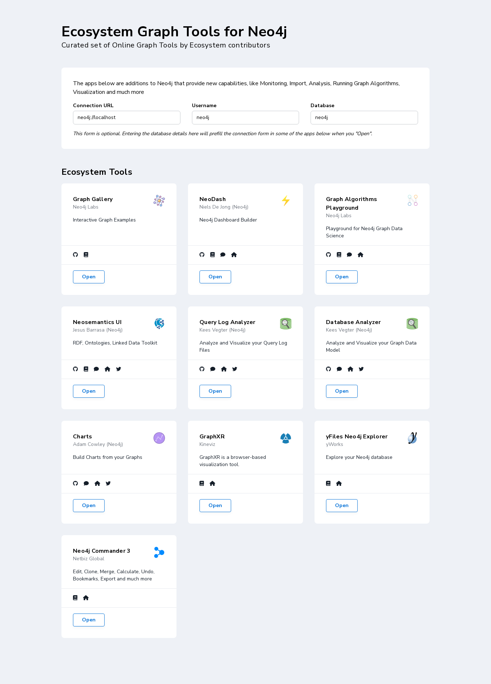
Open (89, 276)
